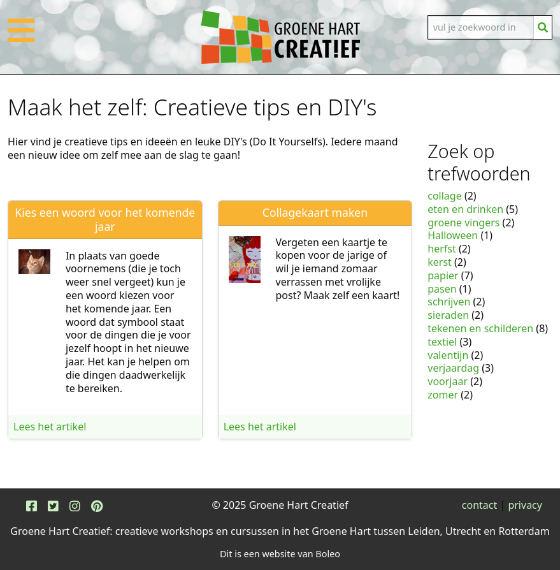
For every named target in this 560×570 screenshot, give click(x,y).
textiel (442, 342)
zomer (442, 395)
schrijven (448, 302)
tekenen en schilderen (480, 328)
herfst (441, 249)
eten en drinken (465, 209)
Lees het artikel (49, 427)
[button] (21, 38)
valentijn (447, 355)
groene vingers (463, 223)
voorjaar (447, 381)
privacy (525, 505)
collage (444, 196)
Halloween (452, 235)
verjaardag (453, 368)
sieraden (448, 315)
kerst (439, 262)
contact (479, 505)
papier (442, 275)
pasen (441, 289)
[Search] (481, 27)
